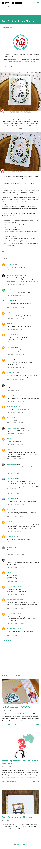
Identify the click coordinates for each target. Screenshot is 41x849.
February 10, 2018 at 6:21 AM (15, 531)
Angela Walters (11, 372)
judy (8, 449)
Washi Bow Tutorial (26, 10)
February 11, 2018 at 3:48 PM (15, 623)
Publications (13, 10)
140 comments (11, 835)
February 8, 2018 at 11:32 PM (15, 390)
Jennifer (9, 360)
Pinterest (15, 236)
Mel (8, 289)
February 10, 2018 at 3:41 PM (15, 554)
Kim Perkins (10, 264)
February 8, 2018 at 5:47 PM (15, 367)
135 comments (11, 724)
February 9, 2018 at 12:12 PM (15, 423)
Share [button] (35, 252)
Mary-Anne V (11, 347)
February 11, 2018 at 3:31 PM (15, 594)
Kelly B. (9, 439)
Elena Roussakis (13, 61)
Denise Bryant (11, 536)
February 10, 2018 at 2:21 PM (15, 542)
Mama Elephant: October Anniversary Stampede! (20, 762)
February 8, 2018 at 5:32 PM (15, 354)
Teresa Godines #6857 (14, 428)
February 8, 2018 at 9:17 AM (15, 295)
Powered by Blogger (20, 844)
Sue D (8, 313)
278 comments (11, 781)
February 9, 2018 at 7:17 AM (15, 412)
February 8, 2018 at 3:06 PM (15, 329)
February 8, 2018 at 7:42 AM (15, 284)
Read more (35, 724)
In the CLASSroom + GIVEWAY (16, 706)
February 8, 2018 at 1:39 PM (15, 318)
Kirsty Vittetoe (11, 385)
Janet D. (9, 417)
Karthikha (10, 300)
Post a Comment (7, 640)
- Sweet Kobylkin (33, 281)
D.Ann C (9, 509)
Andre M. (10, 547)
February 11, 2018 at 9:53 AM (15, 581)
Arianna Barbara (12, 464)
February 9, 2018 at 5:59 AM (15, 401)
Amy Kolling (17, 59)
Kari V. (9, 396)
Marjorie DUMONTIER (14, 587)
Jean (8, 559)
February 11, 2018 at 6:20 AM (15, 567)
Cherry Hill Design (12, 3)
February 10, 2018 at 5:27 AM (15, 517)
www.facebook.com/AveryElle (15, 231)
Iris (8, 323)
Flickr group (13, 243)
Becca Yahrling (11, 334)
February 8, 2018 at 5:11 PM (15, 342)
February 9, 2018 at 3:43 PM (15, 433)
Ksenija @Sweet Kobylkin (14, 275)
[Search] (34, 3)
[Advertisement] (20, 657)
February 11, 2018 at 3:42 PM (15, 609)
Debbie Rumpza (11, 522)
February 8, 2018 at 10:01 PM (15, 380)
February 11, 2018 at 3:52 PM (15, 636)
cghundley (10, 572)
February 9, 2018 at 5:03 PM (15, 444)
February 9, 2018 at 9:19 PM (15, 459)
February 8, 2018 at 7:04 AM (15, 270)
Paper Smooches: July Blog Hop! (17, 817)
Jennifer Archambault (13, 406)
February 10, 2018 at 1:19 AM (15, 504)
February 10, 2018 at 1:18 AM (15, 473)
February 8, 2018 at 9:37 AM (15, 308)
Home (3, 10)
